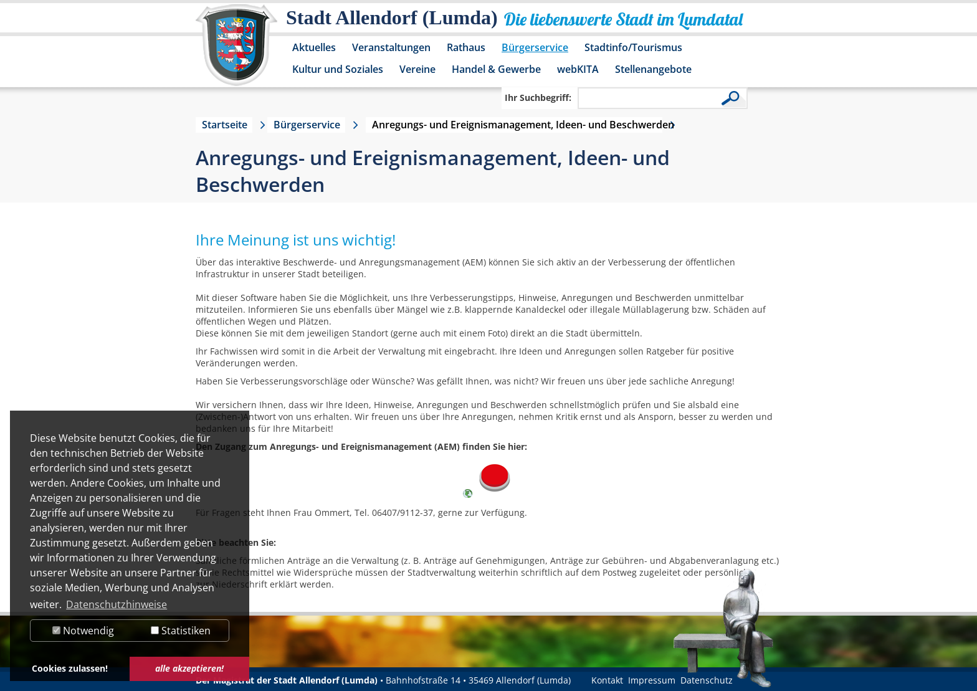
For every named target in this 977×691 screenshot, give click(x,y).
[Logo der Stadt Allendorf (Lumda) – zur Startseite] (236, 51)
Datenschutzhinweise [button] (116, 604)
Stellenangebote (653, 69)
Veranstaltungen (391, 47)
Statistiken (181, 630)
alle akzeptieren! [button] (189, 668)
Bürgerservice (535, 47)
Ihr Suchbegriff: (538, 97)
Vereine (417, 69)
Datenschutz (706, 680)
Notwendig (83, 630)
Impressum (651, 680)
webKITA (578, 69)
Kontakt (607, 680)
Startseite (224, 124)
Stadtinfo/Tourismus (633, 47)
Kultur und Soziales (337, 69)
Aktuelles (314, 47)
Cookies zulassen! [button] (70, 668)
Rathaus (466, 47)
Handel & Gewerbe (496, 69)
